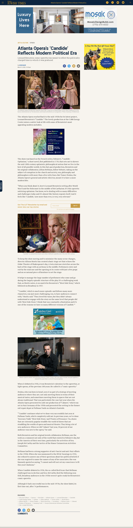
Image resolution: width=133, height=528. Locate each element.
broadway (56, 501)
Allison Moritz (23, 501)
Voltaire (35, 499)
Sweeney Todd (37, 503)
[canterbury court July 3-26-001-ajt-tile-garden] (48, 334)
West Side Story (45, 501)
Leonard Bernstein (62, 497)
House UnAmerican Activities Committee (57, 503)
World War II (65, 499)
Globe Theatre (34, 501)
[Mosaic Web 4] (66, 33)
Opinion (33, 497)
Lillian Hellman (44, 499)
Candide (72, 497)
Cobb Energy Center (25, 499)
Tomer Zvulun (55, 499)
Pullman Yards (65, 501)
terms (72, 209)
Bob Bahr (22, 65)
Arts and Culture (24, 497)
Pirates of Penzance (25, 503)
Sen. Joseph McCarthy (26, 505)
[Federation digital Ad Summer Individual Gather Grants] (48, 154)
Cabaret (74, 501)
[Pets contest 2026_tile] (99, 69)
